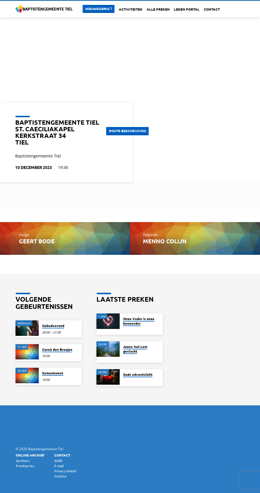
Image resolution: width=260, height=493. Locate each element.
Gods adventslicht (137, 374)
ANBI (58, 460)
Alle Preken (158, 9)
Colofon (60, 476)
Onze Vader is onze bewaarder (138, 321)
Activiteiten (130, 9)
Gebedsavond (53, 325)
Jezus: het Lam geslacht (135, 348)
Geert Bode (37, 241)
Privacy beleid (65, 471)
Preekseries (25, 465)
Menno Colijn (165, 241)
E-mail (59, 465)
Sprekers (23, 460)
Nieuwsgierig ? (98, 8)
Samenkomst (52, 373)
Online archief (30, 455)
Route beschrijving (129, 130)
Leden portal (186, 9)
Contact (212, 9)
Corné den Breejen (57, 349)
